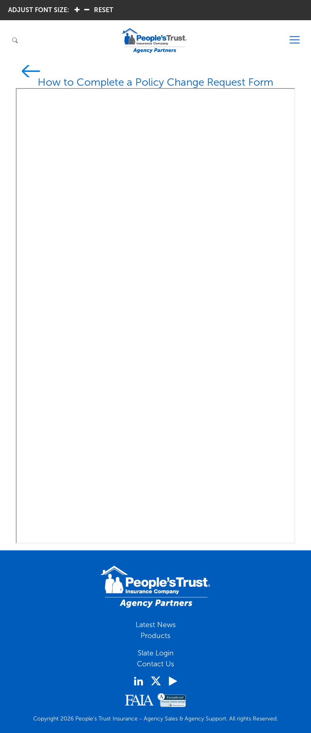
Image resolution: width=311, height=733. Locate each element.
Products (155, 635)
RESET (103, 10)
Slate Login (156, 653)
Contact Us (155, 663)
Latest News (156, 624)
